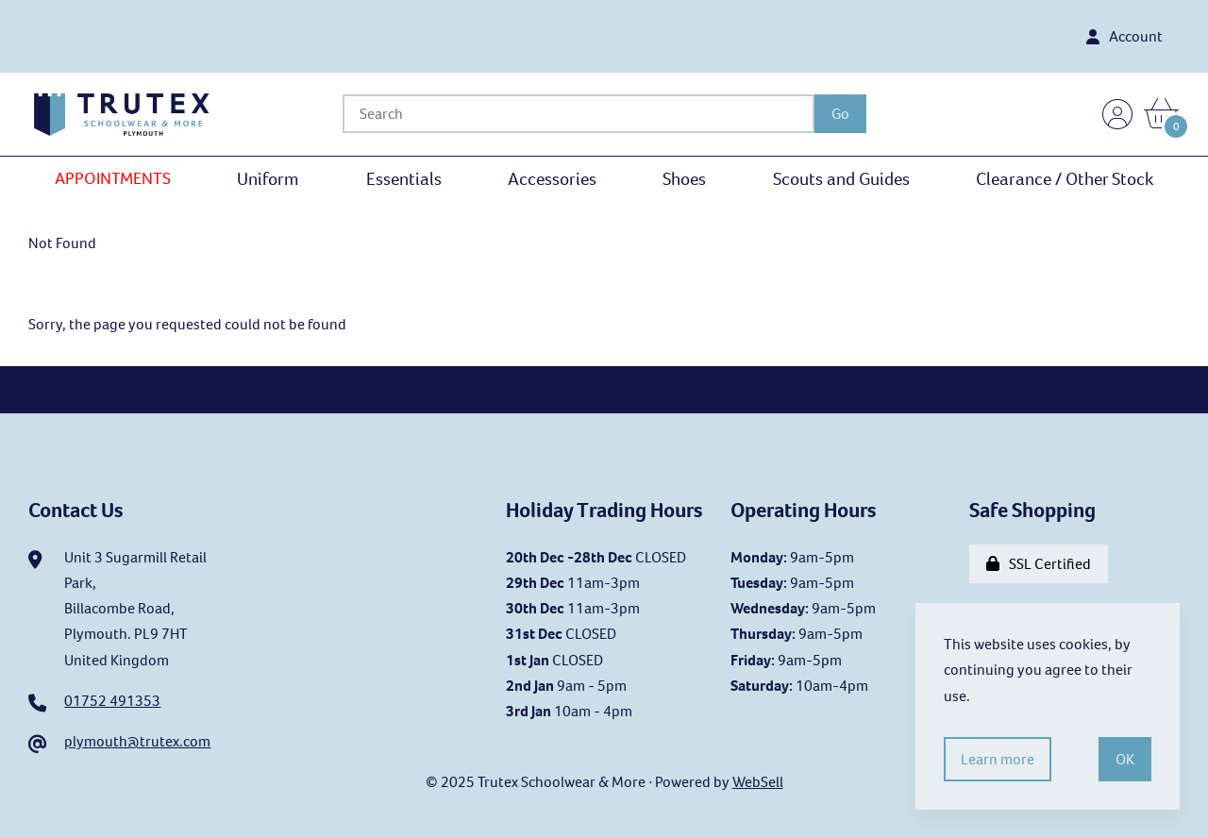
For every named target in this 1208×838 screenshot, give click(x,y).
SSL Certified (1038, 564)
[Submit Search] (840, 113)
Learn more (997, 759)
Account (1124, 36)
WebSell (757, 782)
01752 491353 (112, 701)
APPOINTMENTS (113, 178)
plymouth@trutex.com (137, 741)
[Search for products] (578, 113)
